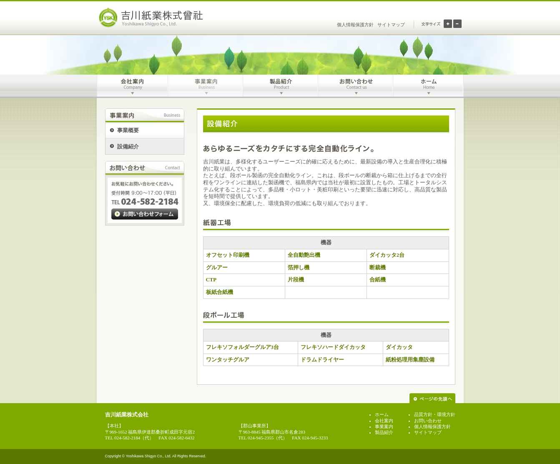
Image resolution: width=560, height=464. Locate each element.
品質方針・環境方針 (434, 414)
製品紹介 (384, 432)
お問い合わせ (428, 420)
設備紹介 (128, 147)
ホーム (382, 414)
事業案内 (384, 426)
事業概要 (128, 130)
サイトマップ (391, 24)
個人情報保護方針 (355, 24)
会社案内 (384, 420)
